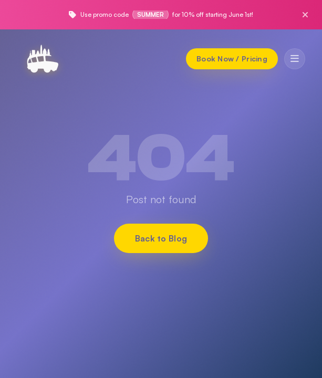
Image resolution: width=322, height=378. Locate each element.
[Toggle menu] (294, 58)
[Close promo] (305, 14)
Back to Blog (161, 238)
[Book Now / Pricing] (232, 58)
